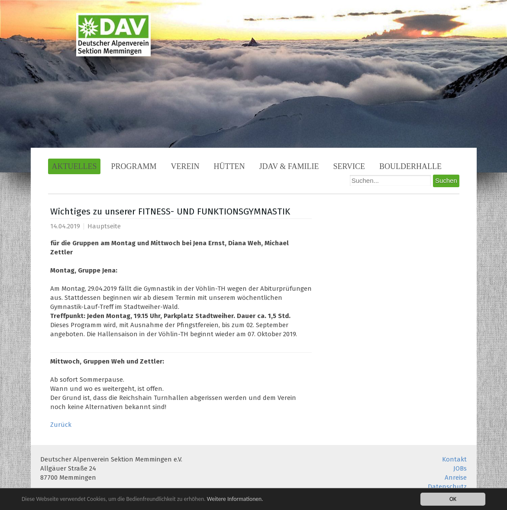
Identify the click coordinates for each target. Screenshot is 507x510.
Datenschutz (447, 487)
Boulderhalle (410, 166)
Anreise (456, 477)
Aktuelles (74, 166)
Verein (185, 166)
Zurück (60, 425)
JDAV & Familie (289, 166)
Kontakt (454, 459)
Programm (133, 166)
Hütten (229, 166)
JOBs (460, 468)
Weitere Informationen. (235, 499)
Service (349, 166)
